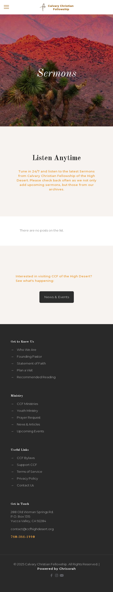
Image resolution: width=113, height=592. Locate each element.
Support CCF (27, 465)
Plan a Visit (25, 370)
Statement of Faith (31, 363)
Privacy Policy (27, 478)
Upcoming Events (30, 431)
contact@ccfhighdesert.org (32, 529)
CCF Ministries (27, 404)
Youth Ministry (27, 410)
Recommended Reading (36, 377)
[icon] (61, 575)
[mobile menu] (6, 7)
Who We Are (26, 350)
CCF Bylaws (26, 458)
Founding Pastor (29, 356)
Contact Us (25, 485)
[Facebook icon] (51, 575)
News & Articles (28, 424)
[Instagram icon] (56, 575)
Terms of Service (29, 471)
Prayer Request (29, 417)
